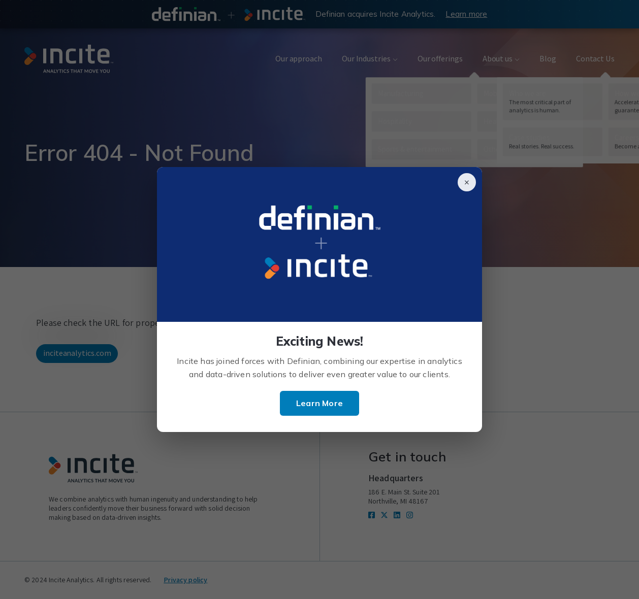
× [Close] (466, 182)
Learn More (319, 403)
